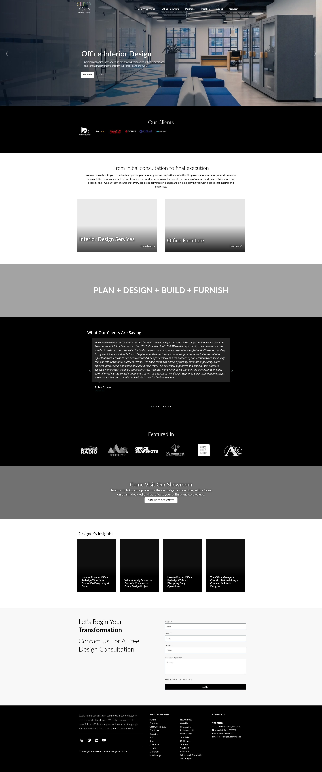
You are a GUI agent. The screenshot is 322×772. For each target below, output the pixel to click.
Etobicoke (154, 730)
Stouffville (185, 737)
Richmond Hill (187, 730)
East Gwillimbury (158, 726)
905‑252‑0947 (226, 733)
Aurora (153, 719)
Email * (205, 634)
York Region (186, 758)
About (219, 8)
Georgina (154, 733)
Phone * (205, 647)
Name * (205, 622)
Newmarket (186, 719)
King (152, 741)
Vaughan (184, 747)
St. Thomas (185, 740)
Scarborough (186, 733)
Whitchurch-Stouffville (191, 755)
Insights (205, 8)
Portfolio (190, 8)
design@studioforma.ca (231, 736)
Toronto (184, 744)
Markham (154, 751)
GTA (152, 737)
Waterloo (184, 751)
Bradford (154, 723)
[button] (90, 370)
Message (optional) (205, 665)
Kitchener (154, 744)
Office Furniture (170, 8)
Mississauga (155, 755)
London (153, 748)
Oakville (184, 723)
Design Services (146, 8)
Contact (233, 8)
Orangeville (185, 726)
